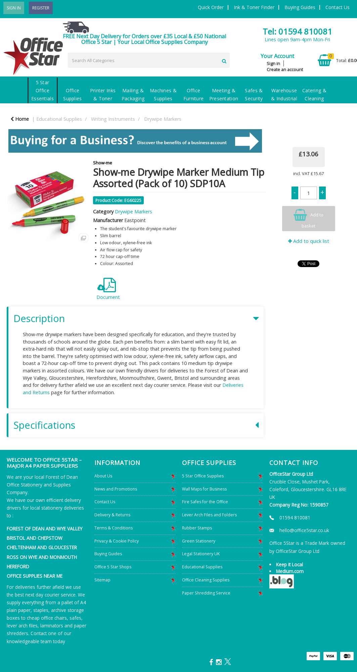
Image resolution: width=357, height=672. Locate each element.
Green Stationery (198, 541)
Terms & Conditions (113, 528)
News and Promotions (115, 489)
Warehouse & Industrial (284, 94)
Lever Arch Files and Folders (209, 515)
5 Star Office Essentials (42, 90)
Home (19, 119)
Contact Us (337, 7)
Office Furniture (193, 94)
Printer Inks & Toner (103, 94)
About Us (103, 476)
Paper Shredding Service (206, 593)
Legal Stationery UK (201, 554)
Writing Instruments (113, 119)
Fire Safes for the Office (205, 502)
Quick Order (211, 7)
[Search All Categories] (149, 60)
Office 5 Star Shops (112, 567)
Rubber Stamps (197, 528)
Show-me (102, 163)
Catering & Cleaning (314, 94)
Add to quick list (308, 241)
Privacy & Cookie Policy (116, 541)
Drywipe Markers (162, 119)
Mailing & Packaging (133, 94)
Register (40, 8)
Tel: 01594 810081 (297, 31)
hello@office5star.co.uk (304, 530)
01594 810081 (294, 517)
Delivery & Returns (112, 515)
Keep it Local (289, 564)
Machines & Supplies (163, 94)
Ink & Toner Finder (254, 7)
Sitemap (102, 580)
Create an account (285, 69)
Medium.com (290, 571)
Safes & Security (254, 94)
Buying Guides (299, 7)
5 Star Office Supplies (203, 476)
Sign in (273, 63)
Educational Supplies (59, 119)
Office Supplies (72, 94)
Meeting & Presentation (223, 94)
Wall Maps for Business (204, 489)
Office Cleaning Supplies (205, 580)
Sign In (14, 8)
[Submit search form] (224, 59)
